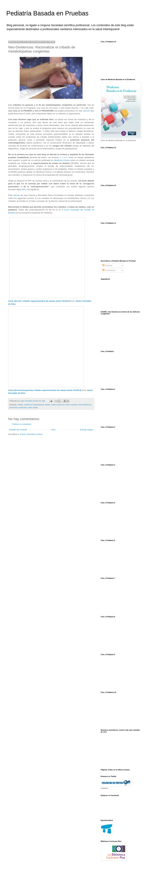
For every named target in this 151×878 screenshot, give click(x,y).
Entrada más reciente (18, 430)
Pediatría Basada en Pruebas (47, 13)
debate (47, 405)
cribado (20, 405)
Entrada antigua (86, 430)
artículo (86, 111)
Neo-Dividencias (85, 405)
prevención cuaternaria (18, 407)
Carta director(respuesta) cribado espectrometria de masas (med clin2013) (44, 390)
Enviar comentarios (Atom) (31, 434)
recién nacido (33, 407)
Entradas (107, 265)
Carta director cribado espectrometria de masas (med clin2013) (39, 301)
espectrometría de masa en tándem (64, 405)
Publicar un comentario (21, 424)
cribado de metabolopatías (34, 405)
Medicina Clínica (62, 160)
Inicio (53, 430)
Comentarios (108, 270)
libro (24, 189)
